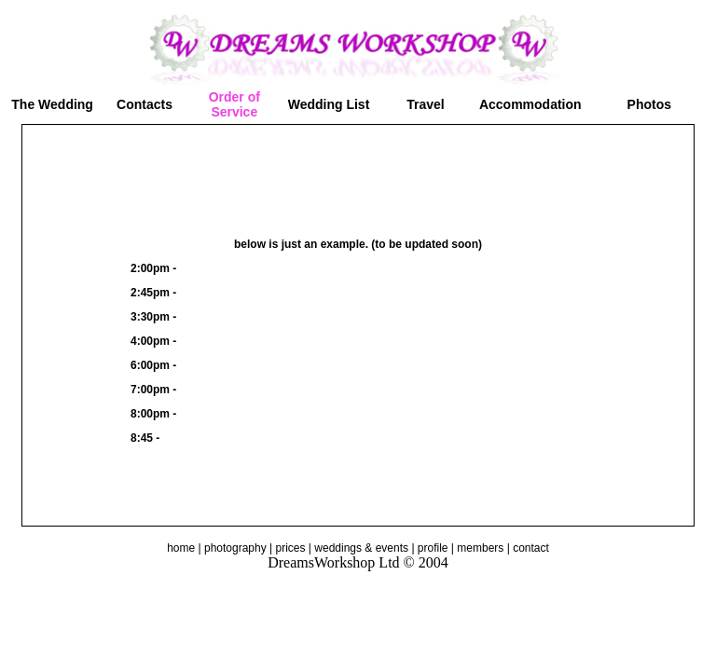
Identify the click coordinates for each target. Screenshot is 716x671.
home (181, 548)
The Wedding (52, 104)
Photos (649, 104)
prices (291, 548)
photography (235, 548)
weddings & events (361, 548)
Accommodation (530, 104)
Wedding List (329, 104)
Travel (425, 104)
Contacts (144, 104)
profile (433, 548)
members (480, 548)
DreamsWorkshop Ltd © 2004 (358, 562)
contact (531, 548)
